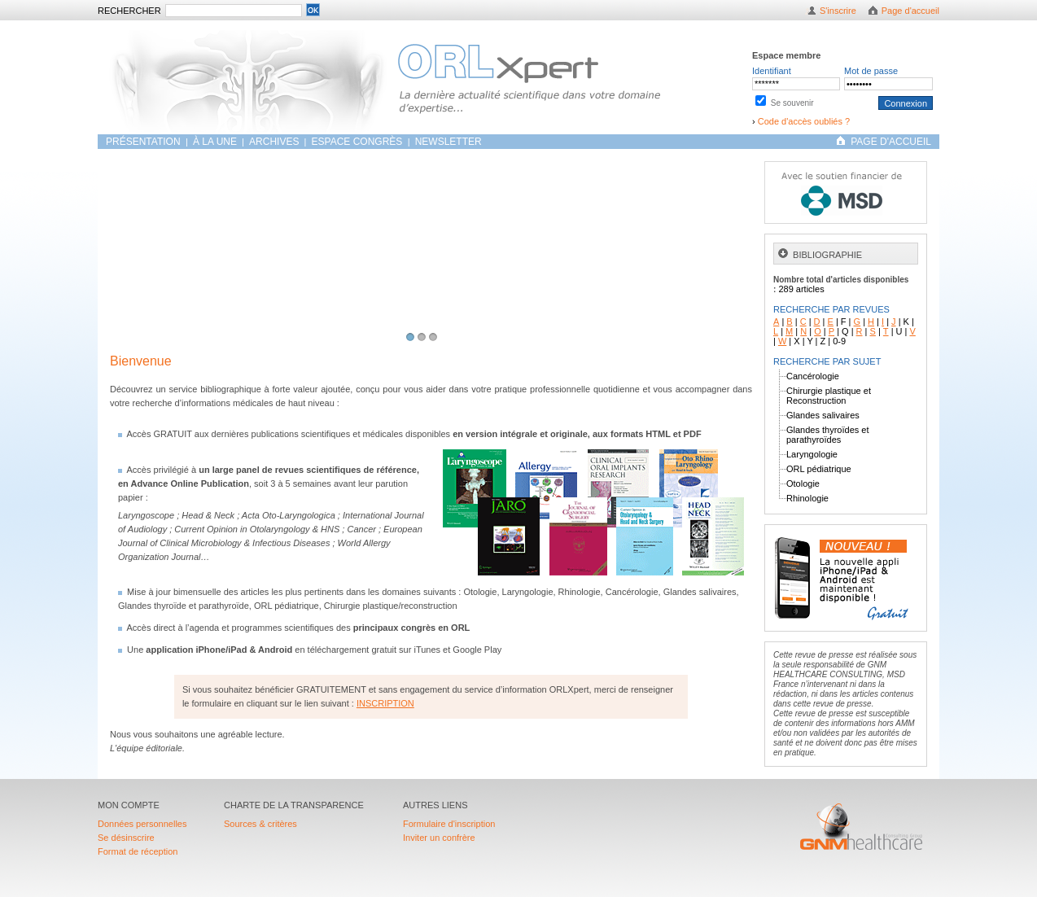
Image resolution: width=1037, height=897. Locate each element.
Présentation (144, 141)
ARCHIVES (274, 141)
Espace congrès (358, 141)
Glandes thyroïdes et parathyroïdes (827, 434)
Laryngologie (812, 454)
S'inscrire (838, 10)
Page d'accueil (910, 10)
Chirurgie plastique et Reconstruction (828, 395)
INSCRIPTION (385, 703)
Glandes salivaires (823, 415)
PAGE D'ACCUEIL (891, 141)
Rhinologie (807, 498)
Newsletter (448, 141)
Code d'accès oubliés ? (804, 121)
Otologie (803, 483)
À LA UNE (215, 141)
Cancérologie (812, 376)
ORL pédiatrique (818, 469)
